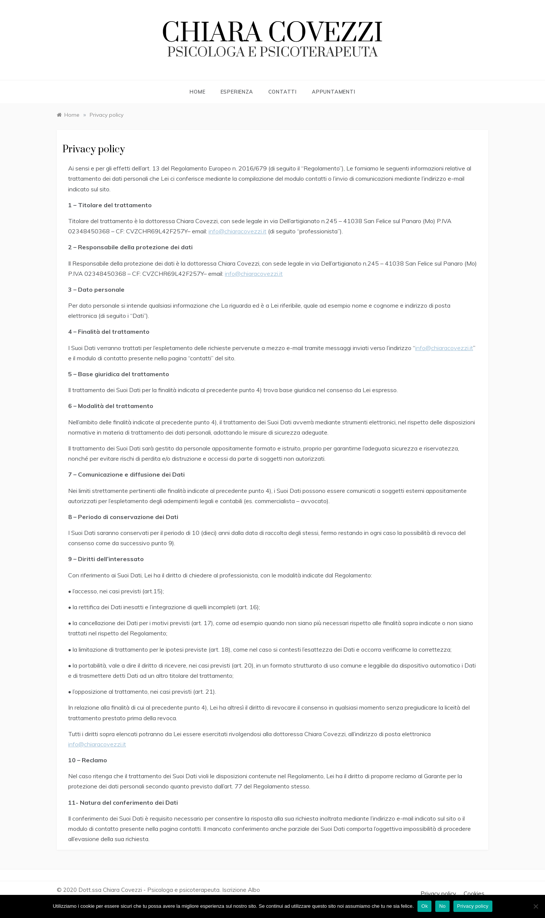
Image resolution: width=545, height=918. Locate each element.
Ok (424, 906)
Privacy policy (438, 893)
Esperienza (237, 92)
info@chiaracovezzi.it (237, 231)
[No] (535, 906)
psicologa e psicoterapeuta (272, 52)
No (442, 906)
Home (197, 92)
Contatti (282, 92)
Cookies (474, 893)
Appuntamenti (333, 92)
